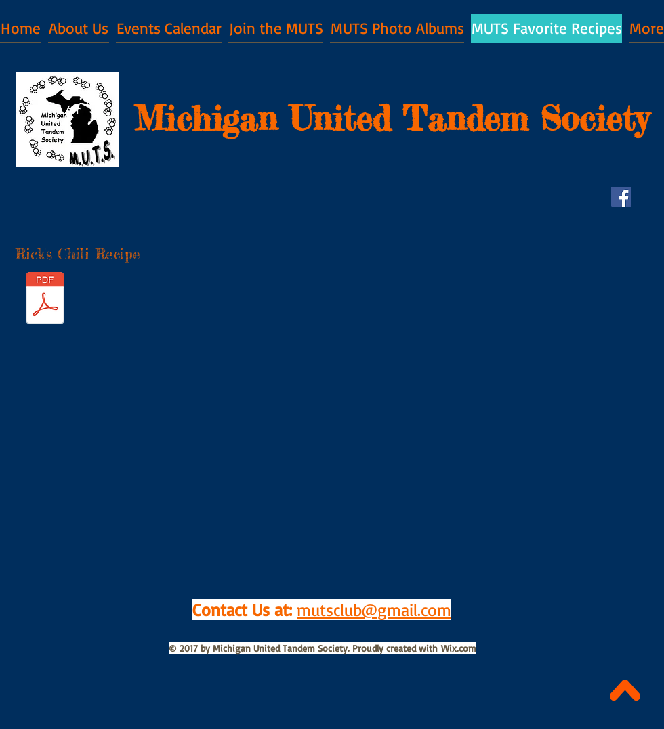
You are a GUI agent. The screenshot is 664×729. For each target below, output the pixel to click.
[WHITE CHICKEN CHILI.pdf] (44, 300)
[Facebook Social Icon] (621, 197)
